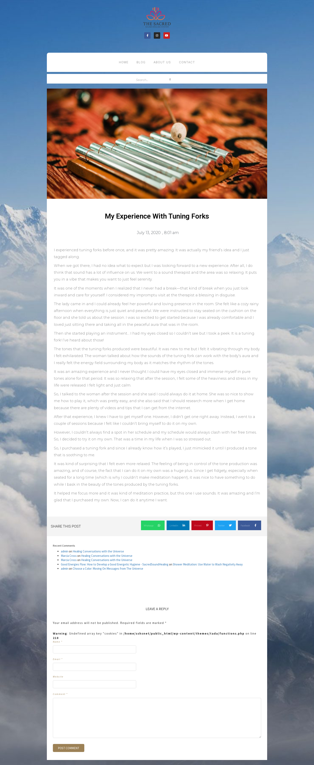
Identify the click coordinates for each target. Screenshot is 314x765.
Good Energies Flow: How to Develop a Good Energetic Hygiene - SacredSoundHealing (114, 564)
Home (124, 62)
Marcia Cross (69, 556)
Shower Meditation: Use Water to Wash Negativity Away (208, 564)
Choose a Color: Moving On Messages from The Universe (108, 568)
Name (57, 641)
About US (162, 62)
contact (187, 62)
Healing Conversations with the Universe (98, 551)
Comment (60, 693)
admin (64, 551)
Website (58, 676)
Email (58, 659)
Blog (141, 62)
